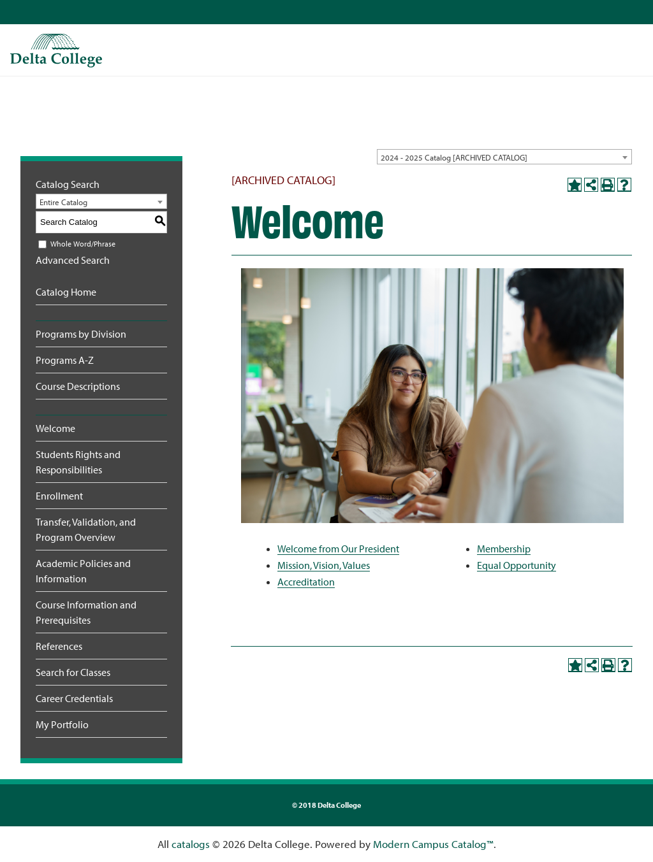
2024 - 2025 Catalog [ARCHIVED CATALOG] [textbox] (454, 157)
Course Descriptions (78, 386)
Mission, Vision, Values (323, 565)
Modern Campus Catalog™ (433, 844)
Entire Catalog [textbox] (63, 202)
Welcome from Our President (338, 548)
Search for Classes (73, 672)
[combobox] (504, 156)
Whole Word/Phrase (82, 243)
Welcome (55, 428)
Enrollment (59, 495)
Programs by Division (81, 333)
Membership (504, 548)
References (59, 646)
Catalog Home (66, 291)
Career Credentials (74, 698)
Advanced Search (73, 260)
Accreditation (306, 581)
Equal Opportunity (516, 565)
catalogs (191, 844)
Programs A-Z (65, 360)
